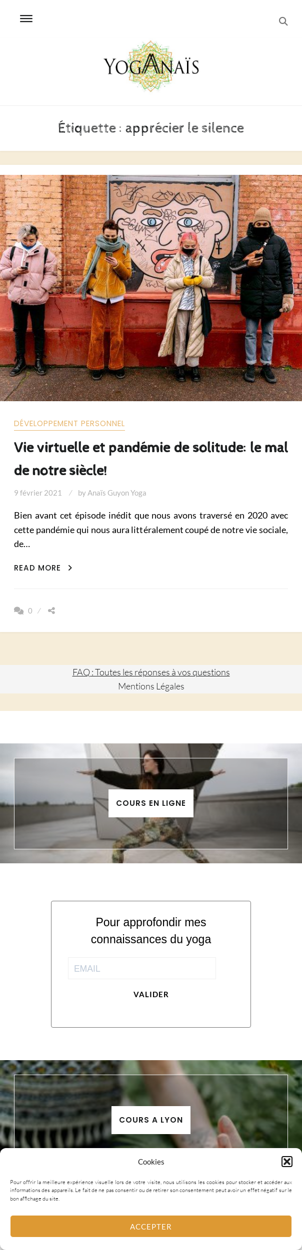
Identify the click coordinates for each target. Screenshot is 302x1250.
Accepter (151, 1226)
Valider (151, 994)
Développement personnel (69, 423)
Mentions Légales (151, 685)
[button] (287, 1162)
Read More (43, 568)
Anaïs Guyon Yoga (117, 492)
